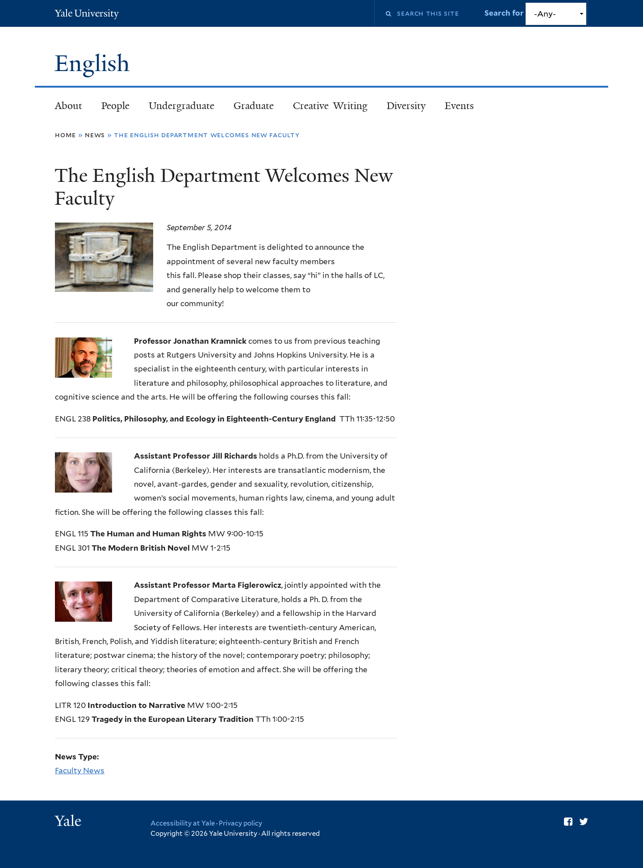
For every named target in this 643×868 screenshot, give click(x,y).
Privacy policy (240, 823)
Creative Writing (330, 105)
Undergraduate (181, 105)
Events (459, 105)
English (95, 63)
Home (65, 135)
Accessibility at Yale (182, 823)
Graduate (254, 105)
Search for (505, 12)
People (115, 105)
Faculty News (79, 770)
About (68, 105)
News (95, 135)
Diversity (406, 105)
